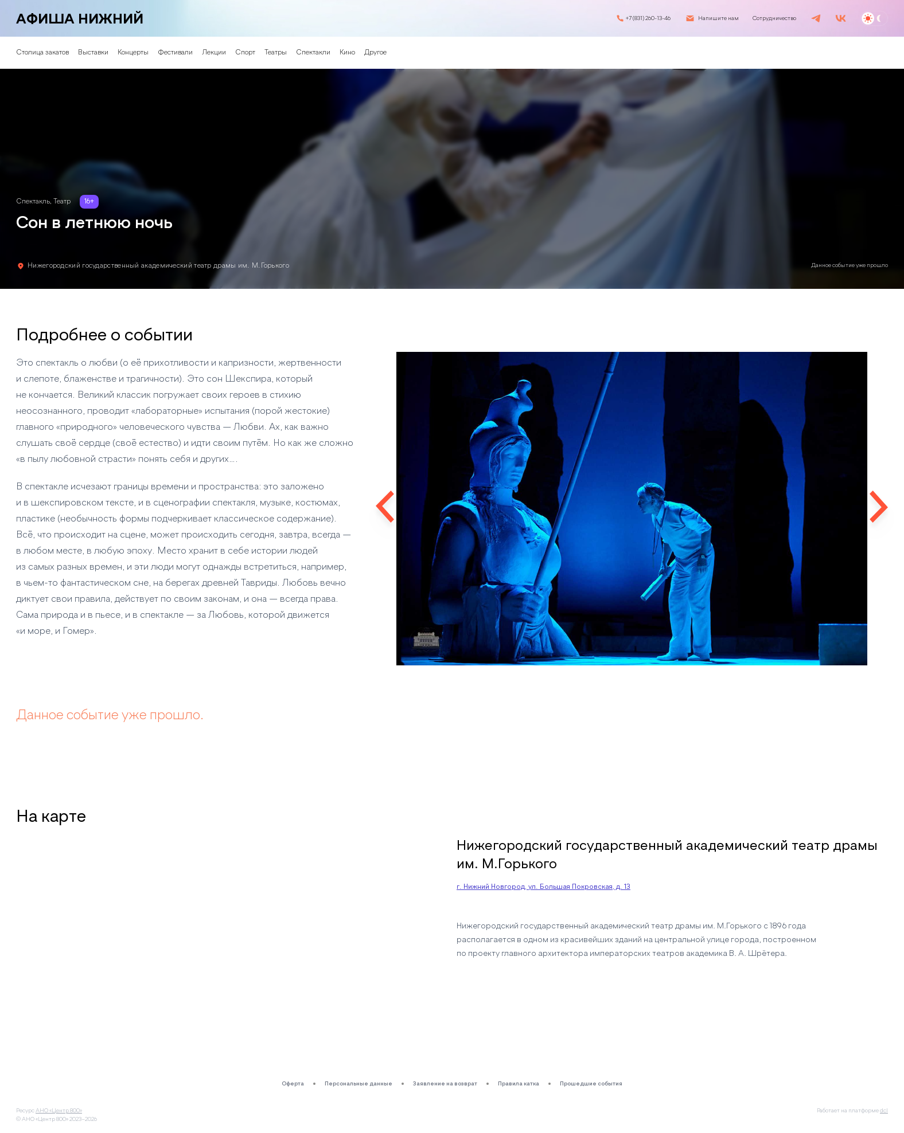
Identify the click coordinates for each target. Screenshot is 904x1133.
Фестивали (175, 52)
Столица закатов (42, 52)
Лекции (214, 52)
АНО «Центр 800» (59, 1111)
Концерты (133, 52)
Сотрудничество (774, 18)
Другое (375, 52)
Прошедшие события (591, 1084)
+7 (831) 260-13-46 (648, 18)
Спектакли (313, 52)
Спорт (245, 52)
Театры (275, 52)
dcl (884, 1111)
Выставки (93, 52)
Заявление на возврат (445, 1084)
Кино (347, 52)
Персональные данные (358, 1084)
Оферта (293, 1084)
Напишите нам (718, 18)
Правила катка (518, 1084)
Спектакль (33, 201)
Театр (62, 201)
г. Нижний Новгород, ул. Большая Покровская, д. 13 (543, 887)
